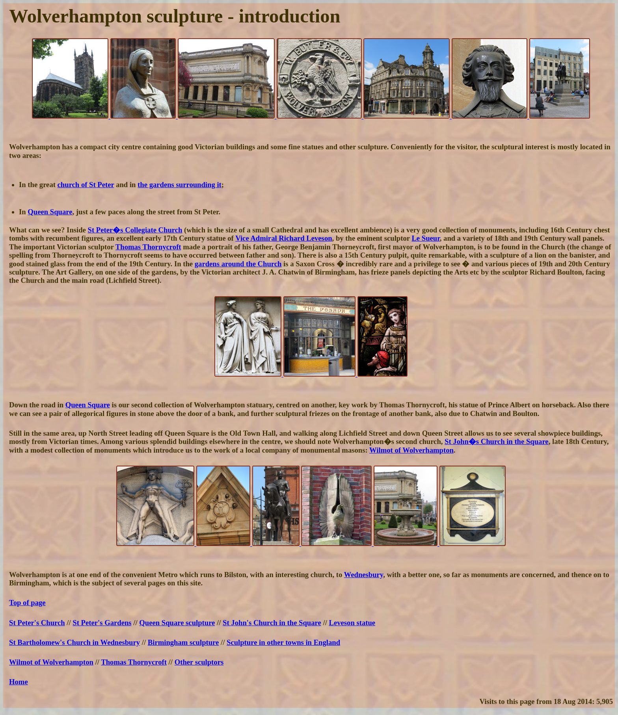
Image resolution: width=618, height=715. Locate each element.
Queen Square (50, 212)
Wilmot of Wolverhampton (411, 450)
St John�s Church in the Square (497, 441)
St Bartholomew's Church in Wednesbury (74, 642)
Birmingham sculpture (183, 642)
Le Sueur (425, 238)
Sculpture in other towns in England (283, 642)
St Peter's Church (37, 622)
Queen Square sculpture (177, 622)
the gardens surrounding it (180, 184)
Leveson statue (352, 622)
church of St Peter (86, 184)
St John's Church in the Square (272, 622)
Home (18, 682)
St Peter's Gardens (102, 622)
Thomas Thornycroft (148, 247)
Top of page (27, 602)
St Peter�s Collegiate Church (135, 230)
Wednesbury (363, 574)
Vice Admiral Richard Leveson (283, 238)
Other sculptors (199, 662)
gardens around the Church (238, 264)
